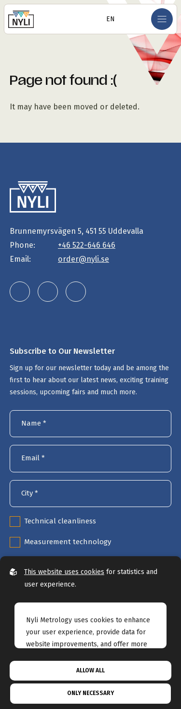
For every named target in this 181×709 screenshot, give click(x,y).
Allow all (90, 670)
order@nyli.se (83, 259)
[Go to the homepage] (21, 19)
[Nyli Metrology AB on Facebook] (76, 291)
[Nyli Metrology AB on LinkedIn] (20, 291)
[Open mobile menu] (162, 19)
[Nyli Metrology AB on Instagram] (48, 291)
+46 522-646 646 (86, 245)
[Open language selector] (107, 19)
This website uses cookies (64, 572)
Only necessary (90, 693)
